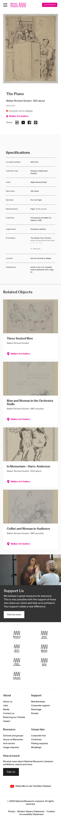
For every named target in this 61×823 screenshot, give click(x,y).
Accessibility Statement (31, 814)
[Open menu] (5, 5)
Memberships (38, 702)
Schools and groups (13, 736)
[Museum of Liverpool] (17, 634)
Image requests (11, 747)
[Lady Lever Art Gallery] (17, 676)
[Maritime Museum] (44, 648)
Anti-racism (9, 743)
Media (6, 709)
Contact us (8, 713)
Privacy (11, 811)
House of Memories (13, 739)
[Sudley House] (44, 662)
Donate (34, 713)
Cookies (50, 811)
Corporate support (40, 705)
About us (7, 702)
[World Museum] (44, 634)
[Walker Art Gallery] (17, 662)
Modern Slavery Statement (30, 811)
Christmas (36, 739)
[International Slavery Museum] (17, 648)
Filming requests (39, 743)
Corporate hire (38, 736)
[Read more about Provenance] (42, 244)
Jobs (5, 705)
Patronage (36, 709)
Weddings (36, 747)
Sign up (11, 772)
